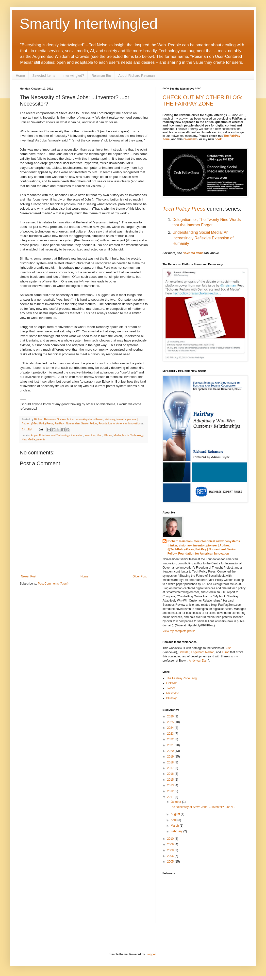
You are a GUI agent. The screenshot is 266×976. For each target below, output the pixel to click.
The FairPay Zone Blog (181, 678)
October (176, 802)
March (175, 825)
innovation (77, 435)
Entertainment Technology (54, 435)
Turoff (226, 652)
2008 (171, 850)
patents (40, 439)
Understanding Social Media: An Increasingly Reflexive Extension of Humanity (202, 238)
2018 (171, 762)
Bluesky (171, 698)
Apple (34, 435)
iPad (99, 435)
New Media (28, 439)
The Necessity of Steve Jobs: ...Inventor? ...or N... (202, 807)
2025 (171, 722)
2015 (171, 779)
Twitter (170, 688)
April (174, 820)
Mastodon (172, 693)
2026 (171, 716)
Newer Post (28, 576)
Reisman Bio (101, 75)
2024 (171, 727)
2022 (171, 739)
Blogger (151, 954)
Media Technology (132, 435)
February (177, 831)
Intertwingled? (73, 75)
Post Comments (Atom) (53, 583)
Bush (228, 648)
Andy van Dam (198, 660)
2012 (171, 791)
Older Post (140, 576)
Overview (190, 139)
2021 (171, 745)
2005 (171, 861)
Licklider (184, 652)
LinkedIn (171, 683)
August (176, 814)
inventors (90, 435)
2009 (171, 844)
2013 (171, 785)
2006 (171, 856)
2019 (171, 756)
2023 (171, 733)
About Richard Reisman (136, 75)
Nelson (209, 652)
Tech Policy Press (184, 209)
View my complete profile (179, 631)
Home (20, 75)
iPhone (108, 435)
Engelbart (197, 652)
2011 (171, 797)
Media (117, 435)
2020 (171, 751)
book (218, 139)
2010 (171, 838)
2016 (171, 773)
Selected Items (43, 75)
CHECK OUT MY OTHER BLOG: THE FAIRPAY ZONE (202, 100)
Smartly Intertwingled (89, 23)
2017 (171, 768)
